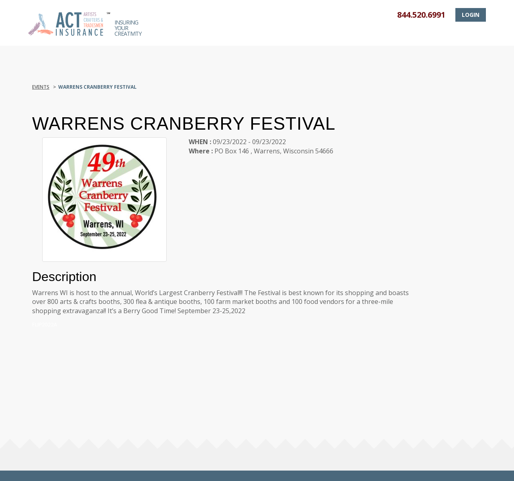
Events (40, 87)
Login (470, 14)
